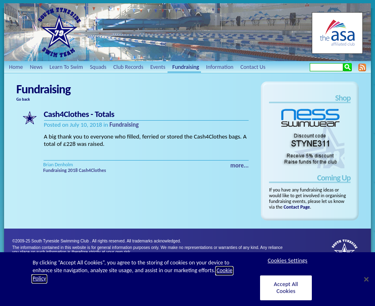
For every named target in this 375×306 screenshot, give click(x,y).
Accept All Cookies (286, 292)
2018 (72, 170)
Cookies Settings (287, 265)
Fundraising (124, 124)
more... (239, 165)
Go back (23, 99)
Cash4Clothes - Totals (79, 114)
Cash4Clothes (92, 170)
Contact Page (297, 207)
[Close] (366, 284)
